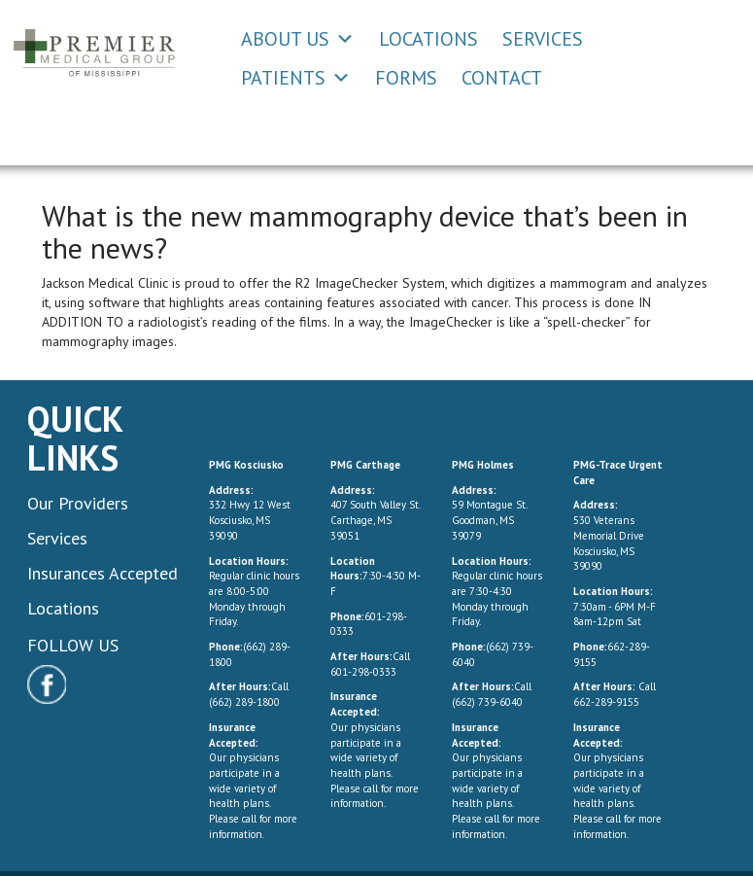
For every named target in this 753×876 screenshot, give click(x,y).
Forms (406, 77)
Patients (283, 77)
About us (285, 39)
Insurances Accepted (102, 573)
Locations (428, 39)
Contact (502, 77)
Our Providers (77, 503)
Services (542, 39)
